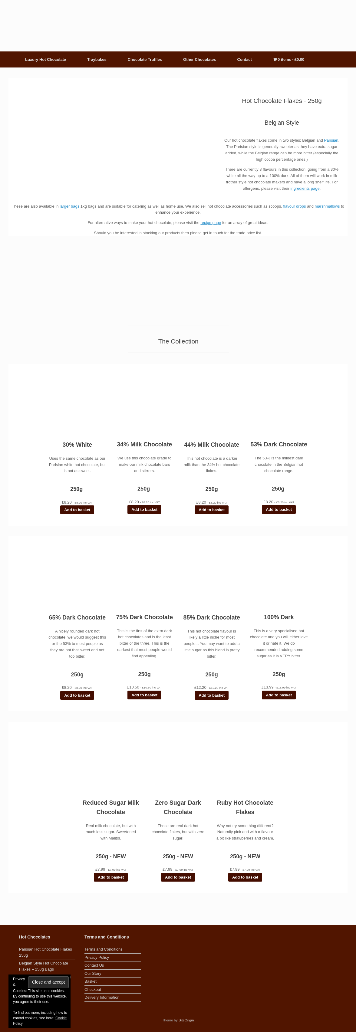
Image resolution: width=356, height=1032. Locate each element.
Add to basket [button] (77, 510)
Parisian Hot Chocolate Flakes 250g (45, 952)
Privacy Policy (96, 957)
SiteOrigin (186, 1020)
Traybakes (97, 59)
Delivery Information (102, 997)
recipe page (210, 222)
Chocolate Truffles (145, 59)
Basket (90, 981)
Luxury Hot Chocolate (45, 59)
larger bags (69, 206)
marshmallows (327, 206)
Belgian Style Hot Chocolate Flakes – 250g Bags (43, 966)
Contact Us (94, 965)
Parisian (331, 140)
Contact (244, 59)
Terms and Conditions (103, 949)
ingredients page (305, 188)
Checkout (92, 989)
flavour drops (294, 206)
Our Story (92, 973)
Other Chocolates (199, 59)
